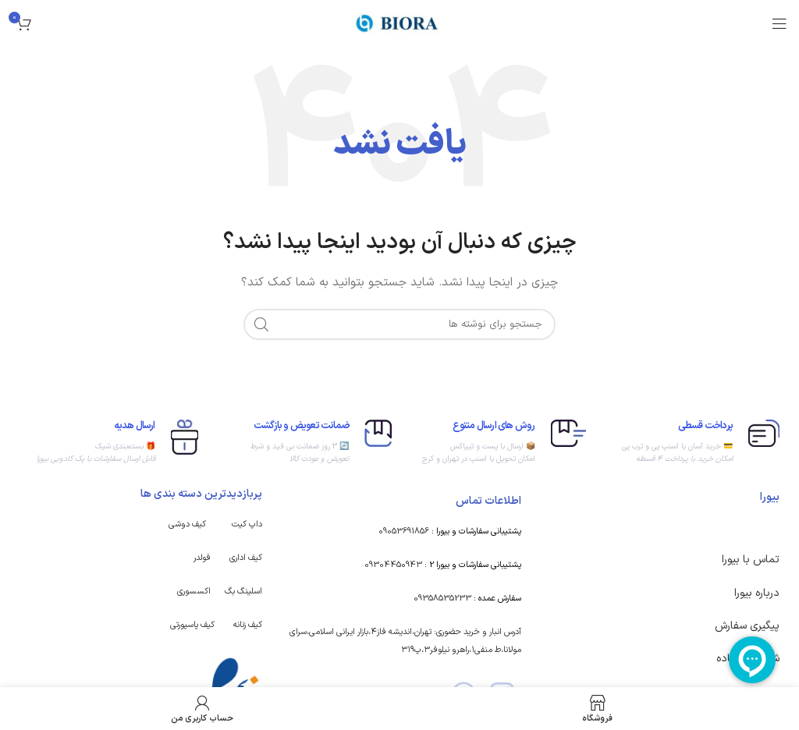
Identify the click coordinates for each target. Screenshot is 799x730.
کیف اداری (245, 558)
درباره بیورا (756, 593)
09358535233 (442, 598)
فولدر (202, 558)
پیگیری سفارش (747, 626)
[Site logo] (399, 23)
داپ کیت (247, 524)
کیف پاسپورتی (192, 625)
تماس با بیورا (750, 559)
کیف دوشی (187, 524)
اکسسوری (194, 591)
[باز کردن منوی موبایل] (779, 23)
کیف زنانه (247, 625)
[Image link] (227, 684)
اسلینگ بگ (243, 591)
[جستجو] (399, 324)
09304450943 (393, 565)
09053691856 (403, 531)
